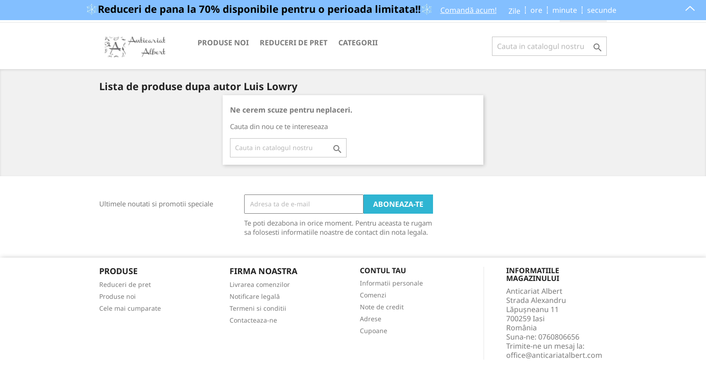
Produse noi (223, 43)
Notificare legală (255, 296)
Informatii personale (391, 283)
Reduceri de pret (293, 43)
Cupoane (373, 330)
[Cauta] (549, 46)
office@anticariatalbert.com (554, 355)
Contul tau (383, 271)
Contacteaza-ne (253, 320)
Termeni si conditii (258, 308)
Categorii (358, 43)
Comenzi (373, 295)
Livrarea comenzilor (260, 284)
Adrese (370, 318)
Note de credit (382, 306)
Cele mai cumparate (130, 308)
